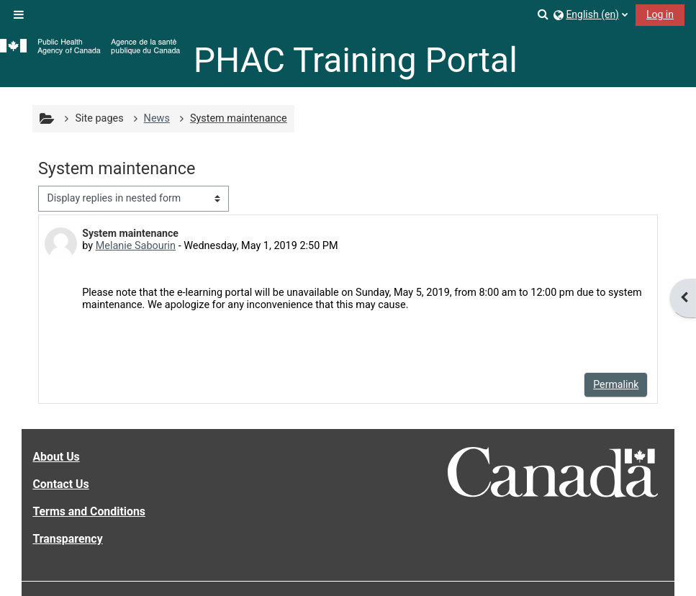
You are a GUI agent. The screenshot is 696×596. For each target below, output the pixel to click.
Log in (660, 14)
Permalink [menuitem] (615, 384)
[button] (544, 14)
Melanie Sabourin (136, 246)
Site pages (99, 118)
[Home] (90, 47)
